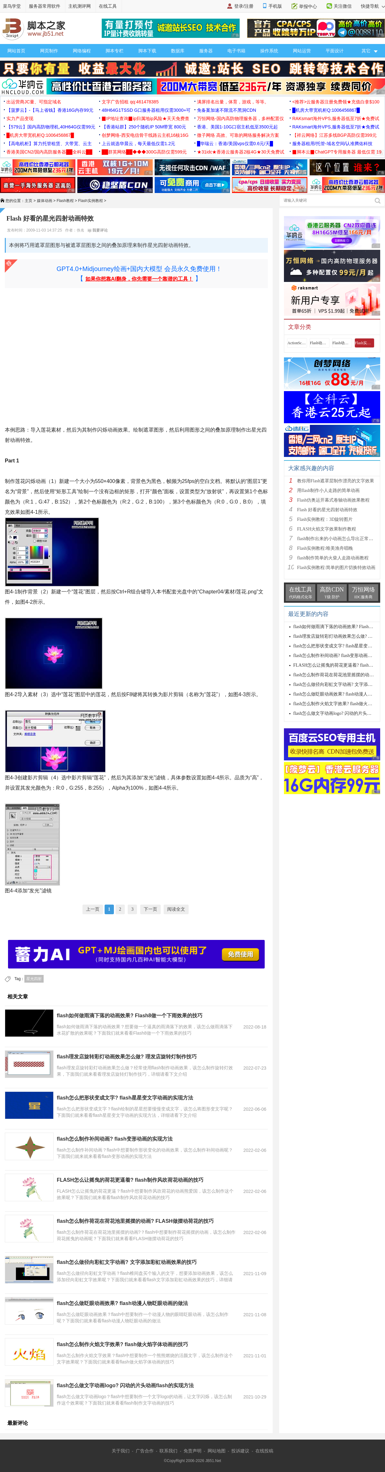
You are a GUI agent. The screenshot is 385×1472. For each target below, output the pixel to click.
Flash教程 (64, 200)
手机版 (275, 6)
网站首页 (16, 50)
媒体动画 (44, 200)
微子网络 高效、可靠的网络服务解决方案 (238, 135)
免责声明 (192, 1450)
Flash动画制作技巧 (342, 343)
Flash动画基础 (319, 343)
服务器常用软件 (44, 6)
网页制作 (49, 50)
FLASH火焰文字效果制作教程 (326, 529)
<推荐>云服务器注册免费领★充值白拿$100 (336, 101)
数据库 (177, 50)
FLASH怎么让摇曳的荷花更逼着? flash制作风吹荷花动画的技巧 (130, 1180)
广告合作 (145, 1450)
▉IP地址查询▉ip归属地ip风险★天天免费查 (145, 118)
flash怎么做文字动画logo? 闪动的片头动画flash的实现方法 (125, 1385)
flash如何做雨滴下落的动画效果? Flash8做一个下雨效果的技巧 (129, 1015)
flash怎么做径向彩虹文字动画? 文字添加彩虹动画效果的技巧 (127, 1262)
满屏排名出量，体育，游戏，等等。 (233, 101)
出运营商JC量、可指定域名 (33, 101)
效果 (123, 430)
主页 (28, 200)
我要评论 (98, 230)
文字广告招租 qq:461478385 (130, 101)
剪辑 (178, 694)
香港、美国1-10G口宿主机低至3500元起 (237, 126)
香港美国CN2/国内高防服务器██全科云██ (49, 151)
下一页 (150, 909)
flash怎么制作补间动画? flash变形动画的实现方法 (115, 1139)
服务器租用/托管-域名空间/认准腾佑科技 (332, 143)
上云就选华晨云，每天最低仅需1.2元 (138, 143)
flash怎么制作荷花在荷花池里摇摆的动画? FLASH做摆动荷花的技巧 (135, 1221)
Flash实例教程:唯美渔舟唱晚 (325, 548)
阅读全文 (176, 909)
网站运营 (302, 50)
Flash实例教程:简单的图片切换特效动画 (336, 567)
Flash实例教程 (90, 200)
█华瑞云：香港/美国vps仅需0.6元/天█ (235, 143)
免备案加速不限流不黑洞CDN (226, 110)
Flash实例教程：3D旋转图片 (325, 519)
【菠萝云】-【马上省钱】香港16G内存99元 (49, 110)
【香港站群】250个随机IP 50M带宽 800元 (144, 126)
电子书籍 (236, 50)
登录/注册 (243, 6)
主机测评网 (79, 6)
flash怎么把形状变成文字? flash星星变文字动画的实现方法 (125, 1097)
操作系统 (269, 50)
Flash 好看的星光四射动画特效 (327, 509)
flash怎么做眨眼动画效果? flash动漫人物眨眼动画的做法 (122, 1303)
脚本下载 (147, 50)
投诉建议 (240, 1450)
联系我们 (168, 1450)
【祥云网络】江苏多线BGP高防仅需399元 (334, 135)
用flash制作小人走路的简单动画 (328, 490)
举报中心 (308, 6)
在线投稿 (264, 1450)
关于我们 (121, 1450)
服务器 (206, 50)
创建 (22, 777)
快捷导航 (373, 6)
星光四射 (34, 979)
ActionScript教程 (297, 343)
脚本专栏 (115, 50)
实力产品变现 (19, 118)
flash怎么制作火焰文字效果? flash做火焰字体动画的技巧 (122, 1344)
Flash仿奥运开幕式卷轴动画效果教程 (333, 500)
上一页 (92, 909)
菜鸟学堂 (12, 6)
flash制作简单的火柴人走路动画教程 (333, 558)
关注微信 (343, 6)
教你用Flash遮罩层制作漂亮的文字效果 (335, 480)
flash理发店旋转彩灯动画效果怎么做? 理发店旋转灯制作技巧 (127, 1056)
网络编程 (82, 50)
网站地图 (217, 1450)
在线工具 (108, 6)
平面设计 (335, 50)
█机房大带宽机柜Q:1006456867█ (326, 110)
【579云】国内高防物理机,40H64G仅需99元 (50, 126)
